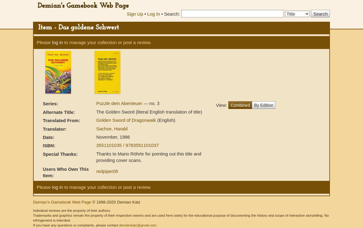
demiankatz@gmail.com (137, 225)
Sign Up (135, 14)
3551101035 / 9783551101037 (127, 145)
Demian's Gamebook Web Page (83, 5)
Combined (240, 105)
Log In (153, 14)
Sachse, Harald (112, 128)
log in (57, 42)
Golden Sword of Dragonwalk (126, 120)
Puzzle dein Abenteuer (119, 103)
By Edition (263, 105)
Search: (172, 14)
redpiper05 (107, 171)
